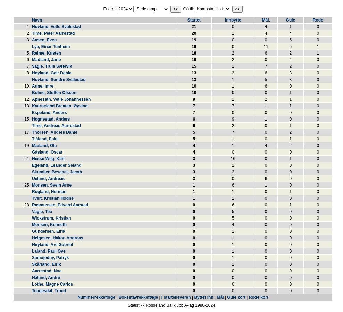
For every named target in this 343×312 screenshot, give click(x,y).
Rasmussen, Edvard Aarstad (60, 205)
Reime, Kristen (46, 53)
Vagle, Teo (42, 211)
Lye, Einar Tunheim (51, 46)
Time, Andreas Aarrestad (56, 125)
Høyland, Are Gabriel (52, 244)
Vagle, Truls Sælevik (52, 66)
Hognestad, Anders (51, 119)
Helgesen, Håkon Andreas (57, 238)
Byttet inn (203, 297)
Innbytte (233, 20)
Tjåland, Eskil (45, 139)
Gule (290, 20)
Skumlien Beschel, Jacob (57, 172)
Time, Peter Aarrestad (53, 33)
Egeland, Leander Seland (57, 165)
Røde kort (258, 297)
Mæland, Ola (44, 145)
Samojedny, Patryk (50, 257)
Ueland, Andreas (48, 178)
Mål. (266, 20)
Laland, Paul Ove (49, 251)
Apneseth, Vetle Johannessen (61, 99)
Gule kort (236, 297)
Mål (220, 297)
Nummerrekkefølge (96, 297)
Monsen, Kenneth (49, 224)
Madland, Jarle (46, 59)
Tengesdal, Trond (49, 290)
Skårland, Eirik (46, 264)
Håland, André (46, 277)
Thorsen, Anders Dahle (54, 132)
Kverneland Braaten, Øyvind (60, 106)
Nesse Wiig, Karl (48, 158)
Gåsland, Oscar (47, 152)
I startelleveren (176, 297)
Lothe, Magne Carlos (52, 284)
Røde (318, 20)
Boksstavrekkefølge (138, 297)
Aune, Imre (42, 86)
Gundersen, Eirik (48, 231)
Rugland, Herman (49, 191)
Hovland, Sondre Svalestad (59, 79)
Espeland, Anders (49, 112)
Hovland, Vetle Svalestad (56, 26)
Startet (194, 20)
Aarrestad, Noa (46, 271)
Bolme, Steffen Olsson (54, 92)
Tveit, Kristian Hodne (53, 198)
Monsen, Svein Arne (52, 185)
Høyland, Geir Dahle (52, 73)
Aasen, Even (44, 40)
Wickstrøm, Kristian (51, 218)
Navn (37, 20)
